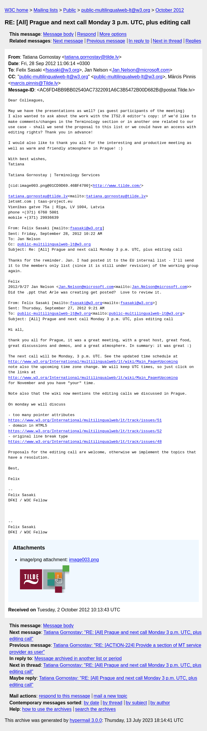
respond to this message (64, 695)
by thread (112, 702)
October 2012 (169, 10)
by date (91, 702)
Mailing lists (45, 10)
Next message (68, 40)
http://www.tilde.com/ (117, 186)
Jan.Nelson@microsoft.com (140, 69)
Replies (193, 40)
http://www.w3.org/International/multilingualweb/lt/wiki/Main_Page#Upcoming (93, 361)
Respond (86, 34)
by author (160, 702)
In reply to (139, 40)
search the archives (95, 709)
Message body (58, 34)
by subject (136, 702)
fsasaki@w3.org (62, 69)
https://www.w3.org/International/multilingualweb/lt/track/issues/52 (85, 431)
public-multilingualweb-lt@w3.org (115, 10)
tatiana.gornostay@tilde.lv (92, 57)
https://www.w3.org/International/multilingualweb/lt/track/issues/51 (85, 420)
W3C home (16, 10)
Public (69, 10)
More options (113, 34)
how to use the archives (47, 709)
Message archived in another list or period (78, 658)
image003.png (84, 559)
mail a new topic (110, 695)
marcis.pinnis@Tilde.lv (34, 83)
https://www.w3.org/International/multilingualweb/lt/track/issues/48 (85, 442)
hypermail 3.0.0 (86, 720)
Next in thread (167, 40)
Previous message (106, 40)
